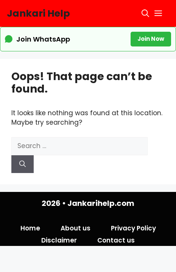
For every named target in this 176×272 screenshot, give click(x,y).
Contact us (116, 240)
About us (75, 228)
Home (30, 228)
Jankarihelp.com (100, 203)
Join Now (150, 39)
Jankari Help (38, 13)
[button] (145, 13)
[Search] (22, 164)
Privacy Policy (133, 228)
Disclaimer (59, 240)
